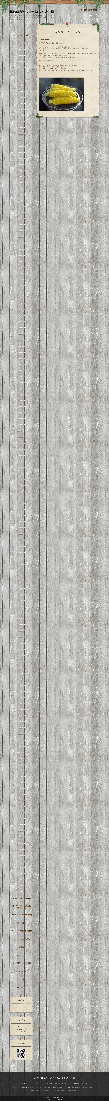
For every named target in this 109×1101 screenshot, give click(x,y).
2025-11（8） (22, 73)
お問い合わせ (20, 987)
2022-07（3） (22, 309)
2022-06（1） (22, 316)
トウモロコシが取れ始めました (50, 43)
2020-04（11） (22, 473)
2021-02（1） (22, 412)
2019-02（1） (22, 558)
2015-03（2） (22, 843)
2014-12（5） (22, 861)
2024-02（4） (22, 194)
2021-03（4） (22, 406)
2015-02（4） (22, 849)
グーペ (55, 1099)
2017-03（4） (22, 697)
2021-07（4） (22, 382)
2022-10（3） (22, 291)
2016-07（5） (22, 746)
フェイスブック (21, 971)
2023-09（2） (22, 225)
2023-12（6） (22, 206)
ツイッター (22, 979)
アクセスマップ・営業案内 (22, 899)
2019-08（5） (22, 522)
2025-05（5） (22, 109)
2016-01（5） (22, 782)
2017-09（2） (22, 661)
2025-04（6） (22, 116)
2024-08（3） (22, 158)
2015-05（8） (22, 831)
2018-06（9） (22, 606)
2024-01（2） (22, 200)
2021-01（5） (22, 419)
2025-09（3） (22, 85)
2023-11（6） (22, 212)
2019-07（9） (22, 528)
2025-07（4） (22, 97)
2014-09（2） (22, 873)
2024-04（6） (22, 182)
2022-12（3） (22, 279)
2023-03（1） (22, 261)
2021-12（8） (22, 352)
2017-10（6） (22, 655)
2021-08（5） (22, 376)
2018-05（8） (22, 613)
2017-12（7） (22, 643)
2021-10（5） (22, 364)
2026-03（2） (22, 49)
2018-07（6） (22, 600)
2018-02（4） (22, 631)
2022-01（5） (22, 346)
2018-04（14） (22, 619)
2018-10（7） (22, 582)
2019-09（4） (22, 516)
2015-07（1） (22, 819)
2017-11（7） (22, 649)
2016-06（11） (22, 752)
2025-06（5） (22, 103)
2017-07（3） (22, 673)
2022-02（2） (22, 340)
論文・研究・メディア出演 (22, 963)
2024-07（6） (22, 164)
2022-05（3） (22, 322)
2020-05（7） (22, 467)
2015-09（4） (22, 806)
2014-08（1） (22, 879)
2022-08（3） (22, 303)
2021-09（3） (22, 370)
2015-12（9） (22, 788)
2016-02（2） (22, 776)
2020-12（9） (22, 425)
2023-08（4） (22, 231)
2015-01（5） (22, 855)
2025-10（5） (22, 79)
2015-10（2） (22, 800)
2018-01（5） (22, 637)
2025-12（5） (22, 67)
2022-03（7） (22, 334)
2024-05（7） (22, 176)
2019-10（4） (22, 509)
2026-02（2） (22, 55)
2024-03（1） (22, 188)
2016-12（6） (22, 716)
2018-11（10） (22, 576)
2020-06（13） (22, 461)
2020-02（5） (22, 485)
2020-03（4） (22, 479)
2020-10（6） (22, 437)
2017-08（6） (22, 667)
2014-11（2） (22, 867)
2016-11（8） (22, 722)
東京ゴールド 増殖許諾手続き (21, 915)
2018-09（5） (22, 588)
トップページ (20, 27)
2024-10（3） (22, 146)
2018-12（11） (22, 570)
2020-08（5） (22, 449)
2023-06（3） (22, 243)
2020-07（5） (22, 455)
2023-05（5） (22, 249)
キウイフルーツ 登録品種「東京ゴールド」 (21, 907)
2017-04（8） (22, 691)
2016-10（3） (22, 728)
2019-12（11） (22, 497)
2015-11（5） (22, 794)
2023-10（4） (22, 219)
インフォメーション (22, 35)
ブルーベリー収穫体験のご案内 (21, 931)
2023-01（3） (22, 273)
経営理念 (22, 947)
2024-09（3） (22, 152)
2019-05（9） (22, 540)
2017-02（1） (22, 703)
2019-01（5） (22, 564)
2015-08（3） (22, 813)
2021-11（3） (22, 358)
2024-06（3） (22, 170)
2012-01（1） (22, 885)
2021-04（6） (22, 400)
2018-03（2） (22, 625)
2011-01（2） (22, 891)
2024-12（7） (22, 134)
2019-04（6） (22, 546)
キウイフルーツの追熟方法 (21, 939)
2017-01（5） (22, 709)
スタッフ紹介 (20, 955)
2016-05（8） (22, 758)
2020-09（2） (22, 443)
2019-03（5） (22, 552)
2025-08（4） (22, 91)
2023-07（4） (22, 237)
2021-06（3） (22, 388)
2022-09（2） (22, 297)
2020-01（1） (22, 491)
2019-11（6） (22, 503)
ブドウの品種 (20, 923)
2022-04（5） (22, 328)
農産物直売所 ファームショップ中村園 (54, 1077)
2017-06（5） (22, 679)
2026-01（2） (22, 61)
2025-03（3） (22, 122)
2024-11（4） (22, 140)
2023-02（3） (22, 267)
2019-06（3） (22, 534)
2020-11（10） (22, 431)
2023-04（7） (22, 255)
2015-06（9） (22, 825)
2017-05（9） (22, 685)
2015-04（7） (22, 837)
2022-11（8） (22, 285)
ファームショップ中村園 (50, 1097)
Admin (60, 1099)
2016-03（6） (22, 770)
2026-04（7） (22, 43)
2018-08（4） (22, 594)
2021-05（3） (22, 394)
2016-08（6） (22, 740)
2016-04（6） (22, 764)
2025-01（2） (22, 128)
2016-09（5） (22, 734)
